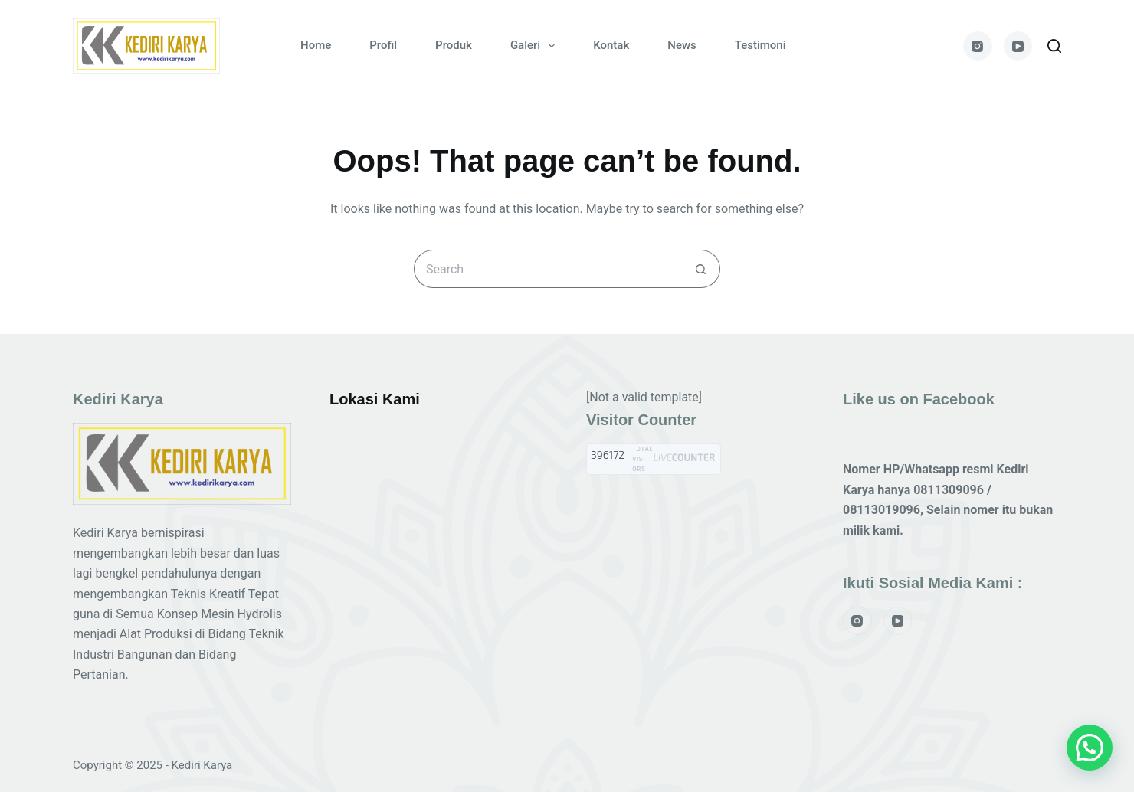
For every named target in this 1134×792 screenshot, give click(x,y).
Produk (453, 45)
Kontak (611, 45)
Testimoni (760, 45)
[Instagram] (977, 46)
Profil (383, 45)
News (681, 45)
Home (315, 45)
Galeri (535, 46)
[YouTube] (1018, 46)
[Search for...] (548, 269)
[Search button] (701, 269)
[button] (1090, 748)
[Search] (1054, 46)
